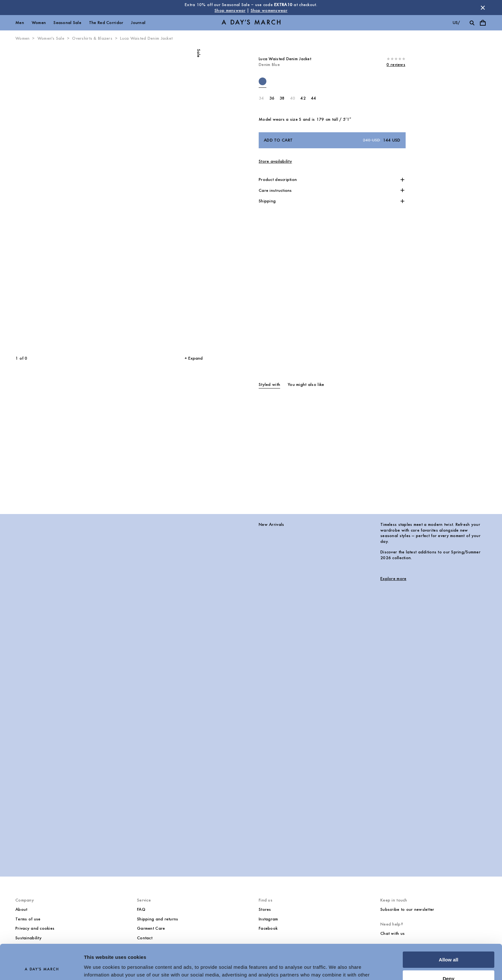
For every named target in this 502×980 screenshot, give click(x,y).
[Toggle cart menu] (482, 22)
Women (39, 22)
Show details (99, 967)
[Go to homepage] (251, 23)
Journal (138, 22)
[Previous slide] (50, 198)
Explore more (393, 578)
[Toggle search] (471, 22)
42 (303, 98)
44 (313, 98)
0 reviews (395, 64)
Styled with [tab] (269, 384)
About (21, 909)
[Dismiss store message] (482, 7)
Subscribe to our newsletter (407, 909)
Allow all (448, 927)
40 (293, 98)
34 (261, 98)
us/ (456, 22)
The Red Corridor (106, 22)
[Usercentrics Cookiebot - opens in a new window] (41, 967)
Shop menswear (230, 10)
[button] (332, 179)
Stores (265, 909)
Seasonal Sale (67, 22)
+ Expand (193, 358)
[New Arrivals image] (129, 685)
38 (282, 98)
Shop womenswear (269, 10)
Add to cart (332, 140)
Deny (449, 945)
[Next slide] (152, 198)
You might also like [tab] (306, 384)
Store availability (275, 161)
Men (19, 22)
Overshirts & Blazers (92, 38)
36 (272, 98)
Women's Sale (50, 38)
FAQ (141, 909)
